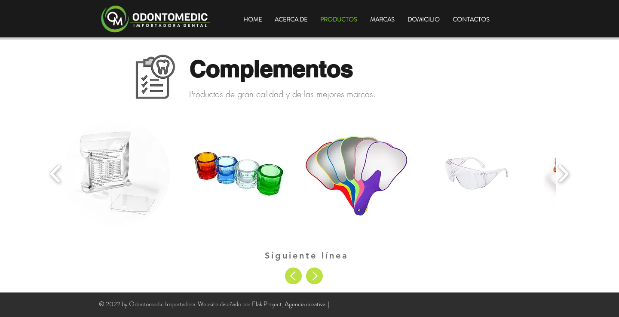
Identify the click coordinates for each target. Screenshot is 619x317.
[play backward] (55, 174)
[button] (116, 173)
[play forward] (563, 174)
